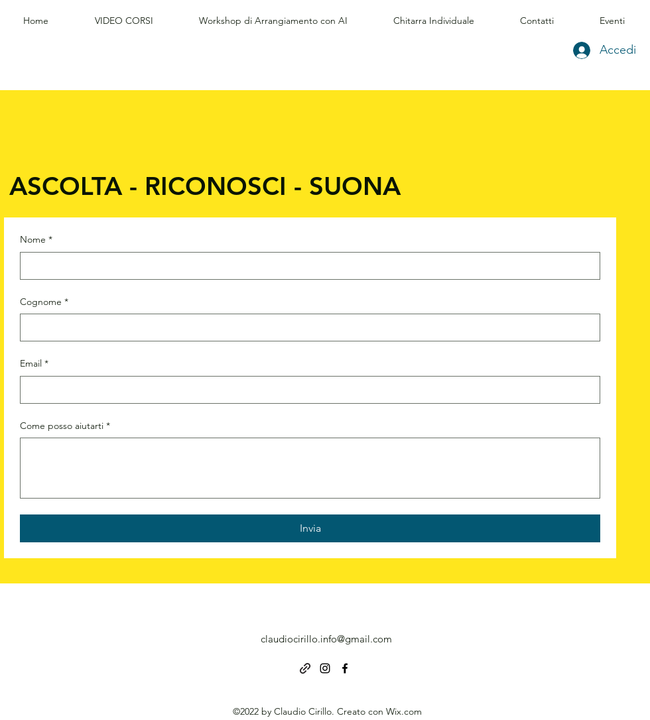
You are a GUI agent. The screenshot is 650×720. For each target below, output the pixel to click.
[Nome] (306, 266)
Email (34, 364)
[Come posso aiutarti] (310, 468)
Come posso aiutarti (65, 426)
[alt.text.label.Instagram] (325, 668)
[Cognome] (306, 327)
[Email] (306, 390)
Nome (36, 240)
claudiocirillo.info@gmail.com (326, 638)
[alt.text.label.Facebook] (345, 668)
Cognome (44, 302)
